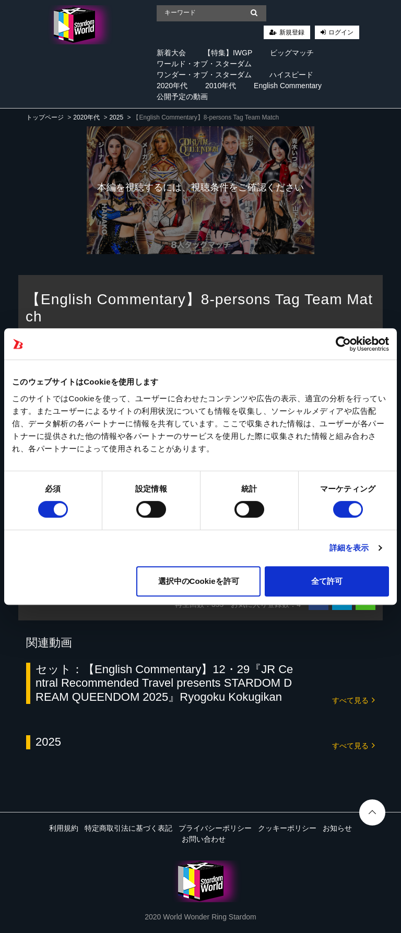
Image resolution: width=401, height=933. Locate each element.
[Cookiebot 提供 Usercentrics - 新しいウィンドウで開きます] (343, 344)
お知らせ (337, 828)
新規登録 (291, 32)
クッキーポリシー (287, 828)
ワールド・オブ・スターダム (204, 63)
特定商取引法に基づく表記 (128, 828)
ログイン (340, 32)
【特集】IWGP (228, 53)
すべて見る (353, 699)
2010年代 (220, 85)
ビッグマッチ (292, 53)
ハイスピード (291, 74)
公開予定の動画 (182, 96)
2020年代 (172, 85)
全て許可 (327, 581)
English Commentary (288, 85)
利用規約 (63, 828)
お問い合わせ (204, 839)
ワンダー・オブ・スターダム (204, 74)
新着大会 (171, 53)
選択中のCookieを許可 (198, 581)
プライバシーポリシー (215, 828)
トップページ (45, 117)
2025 (116, 117)
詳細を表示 (349, 547)
